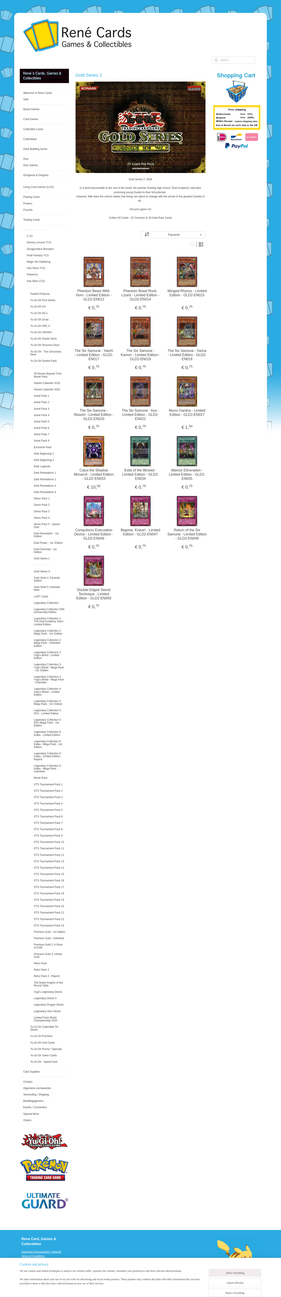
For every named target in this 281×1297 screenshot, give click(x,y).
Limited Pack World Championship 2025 (45, 1019)
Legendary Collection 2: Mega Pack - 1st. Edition (48, 632)
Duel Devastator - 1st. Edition (46, 535)
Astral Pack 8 (41, 440)
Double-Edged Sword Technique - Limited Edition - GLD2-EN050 (93, 594)
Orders (27, 1120)
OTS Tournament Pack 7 (48, 822)
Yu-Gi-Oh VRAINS (41, 332)
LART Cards (41, 596)
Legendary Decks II (45, 998)
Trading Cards (31, 219)
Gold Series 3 (42, 571)
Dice (26, 158)
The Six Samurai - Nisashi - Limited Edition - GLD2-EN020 (94, 415)
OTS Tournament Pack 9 (48, 835)
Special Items (31, 1113)
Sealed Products (40, 293)
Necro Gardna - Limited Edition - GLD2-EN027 (187, 413)
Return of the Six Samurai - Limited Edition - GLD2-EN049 (187, 534)
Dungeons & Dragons (36, 175)
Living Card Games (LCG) (38, 187)
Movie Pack (40, 777)
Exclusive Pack (43, 447)
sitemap (139, 1289)
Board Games (31, 109)
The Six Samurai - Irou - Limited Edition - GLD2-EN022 (140, 415)
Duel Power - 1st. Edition (48, 542)
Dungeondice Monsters (40, 249)
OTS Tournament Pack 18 (49, 893)
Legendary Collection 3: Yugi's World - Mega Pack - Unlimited (49, 679)
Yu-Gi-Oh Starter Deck (43, 338)
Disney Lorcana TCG (39, 242)
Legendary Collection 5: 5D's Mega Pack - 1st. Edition (47, 722)
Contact (27, 1081)
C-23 (29, 236)
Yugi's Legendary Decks (48, 991)
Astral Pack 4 (41, 415)
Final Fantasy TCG (38, 255)
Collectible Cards (33, 129)
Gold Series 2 (42, 564)
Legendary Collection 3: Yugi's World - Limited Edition (47, 655)
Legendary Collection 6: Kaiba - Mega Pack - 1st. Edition (48, 744)
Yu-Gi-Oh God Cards (42, 1042)
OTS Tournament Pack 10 (49, 842)
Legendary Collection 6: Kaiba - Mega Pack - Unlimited (47, 768)
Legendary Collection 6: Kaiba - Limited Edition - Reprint (48, 756)
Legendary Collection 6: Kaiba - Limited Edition (47, 733)
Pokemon (32, 274)
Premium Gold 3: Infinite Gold (48, 956)
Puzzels (27, 209)
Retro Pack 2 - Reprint (47, 976)
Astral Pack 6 (41, 427)
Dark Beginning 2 (44, 460)
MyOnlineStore (196, 1289)
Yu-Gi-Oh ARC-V (40, 325)
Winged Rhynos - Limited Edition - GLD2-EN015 (187, 293)
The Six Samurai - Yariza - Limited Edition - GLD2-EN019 (187, 355)
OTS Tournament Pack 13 (49, 861)
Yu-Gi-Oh (32, 287)
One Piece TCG (36, 268)
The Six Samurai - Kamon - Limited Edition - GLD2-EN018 (140, 355)
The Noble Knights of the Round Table (48, 984)
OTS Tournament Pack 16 (49, 880)
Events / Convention (35, 1107)
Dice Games (30, 165)
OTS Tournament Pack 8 (48, 829)
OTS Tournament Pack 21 (49, 912)
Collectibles (30, 139)
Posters (27, 203)
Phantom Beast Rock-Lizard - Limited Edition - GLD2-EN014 (141, 295)
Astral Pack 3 (41, 408)
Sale (26, 99)
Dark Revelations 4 (45, 492)
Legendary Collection (46, 602)
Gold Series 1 (42, 558)
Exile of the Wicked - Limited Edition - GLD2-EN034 (140, 474)
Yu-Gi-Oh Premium (41, 1036)
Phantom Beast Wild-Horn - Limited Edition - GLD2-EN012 (94, 295)
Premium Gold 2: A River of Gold (48, 946)
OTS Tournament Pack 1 (48, 784)
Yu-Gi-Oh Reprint (40, 367)
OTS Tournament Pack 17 (49, 887)
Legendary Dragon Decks (49, 1004)
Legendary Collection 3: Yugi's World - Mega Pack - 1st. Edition (49, 667)
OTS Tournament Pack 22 (49, 919)
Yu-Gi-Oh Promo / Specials (46, 1049)
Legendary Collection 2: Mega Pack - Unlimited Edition (47, 642)
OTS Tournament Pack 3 (48, 797)
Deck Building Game (35, 149)
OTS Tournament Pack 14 (49, 867)
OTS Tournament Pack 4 (48, 803)
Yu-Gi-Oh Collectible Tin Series (44, 1028)
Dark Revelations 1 (45, 472)
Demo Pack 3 (42, 511)
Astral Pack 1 (41, 395)
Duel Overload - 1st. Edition (45, 551)
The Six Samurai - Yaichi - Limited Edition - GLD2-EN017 (94, 355)
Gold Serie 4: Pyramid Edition (46, 579)
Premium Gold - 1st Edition (49, 931)
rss (146, 1289)
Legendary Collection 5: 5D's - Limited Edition (47, 712)
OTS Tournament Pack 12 (49, 855)
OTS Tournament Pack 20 (49, 906)
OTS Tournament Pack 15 (49, 874)
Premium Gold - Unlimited (49, 938)
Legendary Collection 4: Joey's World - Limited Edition (47, 691)
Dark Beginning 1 (44, 453)
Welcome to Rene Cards (37, 93)
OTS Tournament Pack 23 (49, 925)
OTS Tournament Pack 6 (48, 816)
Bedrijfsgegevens (33, 1100)
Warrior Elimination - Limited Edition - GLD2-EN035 (187, 474)
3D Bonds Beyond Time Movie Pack (47, 375)
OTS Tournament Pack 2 (48, 790)
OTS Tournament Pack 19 (49, 899)
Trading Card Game (35, 229)
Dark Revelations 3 (45, 485)
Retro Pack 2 (41, 969)
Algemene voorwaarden (37, 1088)
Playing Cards (31, 196)
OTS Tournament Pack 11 (49, 848)
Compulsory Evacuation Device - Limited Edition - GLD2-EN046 (93, 534)
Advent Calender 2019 (47, 389)
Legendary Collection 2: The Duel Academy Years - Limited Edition (49, 621)
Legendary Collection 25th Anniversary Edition (49, 611)
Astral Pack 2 (41, 402)
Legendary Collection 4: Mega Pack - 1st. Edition (48, 703)
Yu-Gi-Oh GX (38, 306)
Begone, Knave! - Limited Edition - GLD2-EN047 (140, 532)
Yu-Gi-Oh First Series (42, 300)
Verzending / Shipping (36, 1094)
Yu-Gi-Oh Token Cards (43, 1055)
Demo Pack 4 (42, 517)
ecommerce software (161, 1289)
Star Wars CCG (36, 281)
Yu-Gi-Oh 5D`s (39, 313)
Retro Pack (40, 963)
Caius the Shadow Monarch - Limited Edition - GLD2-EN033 (94, 474)
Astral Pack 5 (41, 421)
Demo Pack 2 (42, 504)
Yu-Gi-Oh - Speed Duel (43, 1061)
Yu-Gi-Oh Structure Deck (44, 345)
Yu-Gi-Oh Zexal (39, 319)
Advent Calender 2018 (47, 383)
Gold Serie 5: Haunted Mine (47, 588)
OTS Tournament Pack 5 (48, 809)
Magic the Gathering (38, 261)
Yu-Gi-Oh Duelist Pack (43, 360)
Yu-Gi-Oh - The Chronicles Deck (45, 353)
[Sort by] (173, 234)
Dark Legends (42, 466)
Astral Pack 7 (41, 434)
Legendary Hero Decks (47, 1011)
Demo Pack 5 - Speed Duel (46, 526)
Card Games (30, 119)
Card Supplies (31, 1071)
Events (26, 1273)
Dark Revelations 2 (45, 479)
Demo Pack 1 (42, 498)
